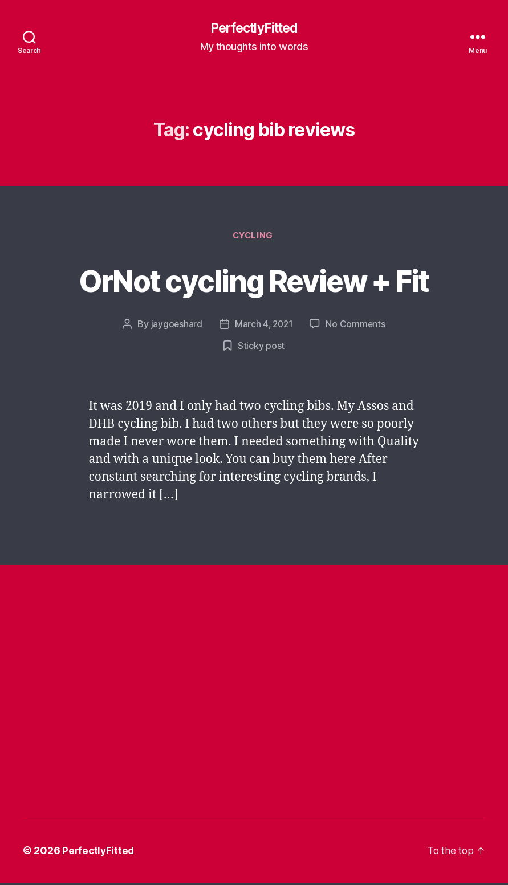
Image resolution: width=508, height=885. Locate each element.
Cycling (254, 237)
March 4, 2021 (264, 326)
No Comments (357, 326)
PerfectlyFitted (253, 28)
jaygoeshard (175, 326)
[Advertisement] (230, 638)
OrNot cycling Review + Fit (254, 281)
